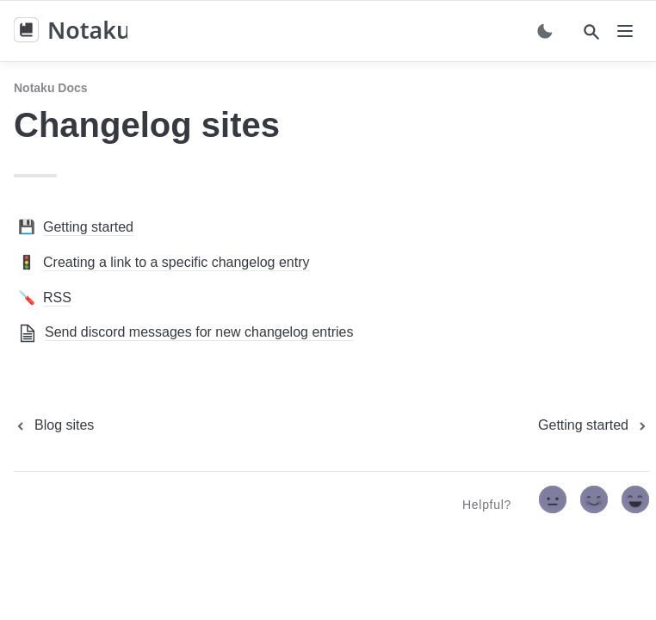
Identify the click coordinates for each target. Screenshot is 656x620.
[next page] (593, 425)
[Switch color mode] (545, 31)
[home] (70, 31)
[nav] (625, 31)
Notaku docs (51, 88)
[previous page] (54, 425)
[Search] (591, 31)
